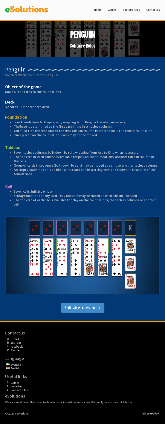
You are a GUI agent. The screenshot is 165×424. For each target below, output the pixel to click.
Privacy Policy (150, 413)
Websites (16, 386)
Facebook (17, 346)
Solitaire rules (131, 9)
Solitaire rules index (82, 307)
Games (112, 9)
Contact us (153, 9)
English (15, 368)
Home (97, 9)
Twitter (16, 350)
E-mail (15, 339)
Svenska (16, 364)
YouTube (16, 342)
